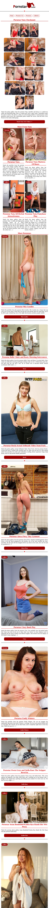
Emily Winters (24, 730)
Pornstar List (19, 15)
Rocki (24, 457)
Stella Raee (24, 784)
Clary (24, 639)
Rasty (24, 368)
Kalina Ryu (24, 835)
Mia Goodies (24, 317)
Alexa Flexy (24, 548)
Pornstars (28, 15)
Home (12, 15)
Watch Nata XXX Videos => (24, 121)
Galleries (36, 15)
